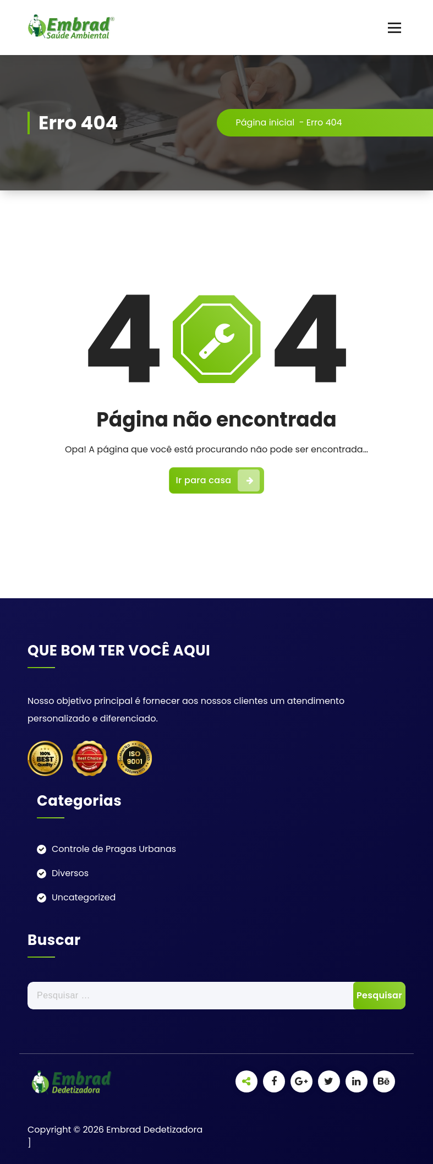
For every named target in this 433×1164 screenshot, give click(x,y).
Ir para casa (218, 480)
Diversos (70, 873)
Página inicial (265, 122)
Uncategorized (84, 897)
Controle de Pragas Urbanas (114, 849)
